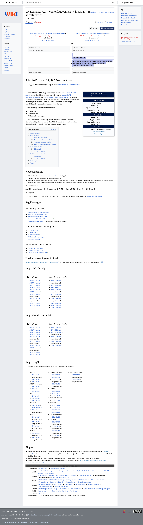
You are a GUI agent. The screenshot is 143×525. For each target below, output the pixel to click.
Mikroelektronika (93, 484)
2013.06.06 (56, 426)
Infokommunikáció (44, 484)
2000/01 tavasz (56, 299)
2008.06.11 (36, 410)
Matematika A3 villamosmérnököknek (50, 482)
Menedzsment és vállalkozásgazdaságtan (97, 489)
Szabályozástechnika (45, 486)
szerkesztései (55, 36)
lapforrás (62, 33)
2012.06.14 (56, 412)
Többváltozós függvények (36, 237)
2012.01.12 (56, 400)
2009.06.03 (36, 421)
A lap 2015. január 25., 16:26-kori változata (44, 33)
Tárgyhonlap (98, 134)
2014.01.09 (76, 379)
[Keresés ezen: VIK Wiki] (70, 2)
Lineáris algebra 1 (33, 230)
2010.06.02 (36, 437)
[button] (94, 28)
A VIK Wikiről (22, 522)
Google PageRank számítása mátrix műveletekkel (41, 262)
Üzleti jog (73, 491)
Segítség (91, 12)
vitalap (48, 36)
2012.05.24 (56, 405)
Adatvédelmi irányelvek (9, 522)
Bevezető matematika (58, 468)
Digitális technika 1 (83, 471)
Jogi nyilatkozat (34, 522)
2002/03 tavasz (56, 305)
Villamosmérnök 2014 (128, 41)
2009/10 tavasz (35, 287)
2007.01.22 (36, 391)
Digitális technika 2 (62, 475)
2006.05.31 (36, 375)
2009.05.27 (36, 417)
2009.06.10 (36, 426)
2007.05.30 (36, 396)
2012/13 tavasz (35, 294)
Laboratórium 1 (76, 489)
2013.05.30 (56, 422)
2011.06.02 (56, 393)
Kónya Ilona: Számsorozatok (37, 214)
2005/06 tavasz (35, 328)
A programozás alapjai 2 (46, 475)
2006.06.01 (36, 379)
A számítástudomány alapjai (47, 471)
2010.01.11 (56, 384)
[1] (101, 262)
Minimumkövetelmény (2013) (37, 253)
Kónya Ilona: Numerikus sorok (38, 216)
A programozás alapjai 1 (66, 471)
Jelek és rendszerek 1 (85, 475)
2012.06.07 (56, 410)
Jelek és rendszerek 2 (98, 480)
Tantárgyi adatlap (98, 132)
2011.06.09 (56, 395)
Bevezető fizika (43, 468)
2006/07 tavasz (35, 281)
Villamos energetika (61, 486)
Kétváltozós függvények (36, 221)
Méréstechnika (80, 484)
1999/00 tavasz (56, 294)
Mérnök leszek (50, 473)
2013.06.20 (56, 435)
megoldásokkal (37, 407)
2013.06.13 (56, 431)
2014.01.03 (76, 375)
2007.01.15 (36, 389)
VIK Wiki (11, 2)
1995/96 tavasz (56, 281)
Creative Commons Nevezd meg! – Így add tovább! (44, 515)
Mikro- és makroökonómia (59, 491)
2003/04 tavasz (56, 307)
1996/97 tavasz (56, 285)
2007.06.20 (36, 400)
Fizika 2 (73, 475)
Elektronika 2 (64, 489)
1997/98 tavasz (56, 287)
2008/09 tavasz (35, 285)
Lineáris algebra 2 (33, 232)
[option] (94, 28)
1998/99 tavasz (56, 289)
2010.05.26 (36, 433)
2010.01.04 (56, 377)
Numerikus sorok (33, 234)
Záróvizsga (41, 493)
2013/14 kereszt (35, 303)
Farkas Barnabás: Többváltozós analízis (40, 219)
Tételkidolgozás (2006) (35, 248)
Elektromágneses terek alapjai (48, 489)
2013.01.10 (56, 417)
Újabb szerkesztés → (92, 40)
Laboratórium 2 (43, 491)
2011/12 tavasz (35, 292)
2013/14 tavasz (35, 305)
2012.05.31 (56, 407)
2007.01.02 (36, 386)
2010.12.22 (56, 375)
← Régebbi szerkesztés (47, 40)
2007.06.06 (36, 398)
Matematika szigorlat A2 (95, 196)
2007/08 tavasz (35, 283)
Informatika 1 (57, 484)
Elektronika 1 (42, 480)
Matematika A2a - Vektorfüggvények (69, 85)
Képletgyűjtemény (34, 239)
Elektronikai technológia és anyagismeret (62, 480)
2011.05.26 (56, 391)
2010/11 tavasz (35, 289)
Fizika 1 (94, 471)
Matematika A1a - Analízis (49, 176)
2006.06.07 (36, 382)
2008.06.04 (36, 405)
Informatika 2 (69, 484)
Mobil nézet (44, 522)
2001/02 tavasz (56, 303)
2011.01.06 (56, 379)
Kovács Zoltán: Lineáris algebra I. (38, 212)
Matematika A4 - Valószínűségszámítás (55, 97)
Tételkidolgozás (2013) (35, 250)
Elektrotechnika (83, 480)
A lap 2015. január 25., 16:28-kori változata (88, 33)
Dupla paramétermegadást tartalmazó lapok (129, 38)
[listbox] (101, 28)
